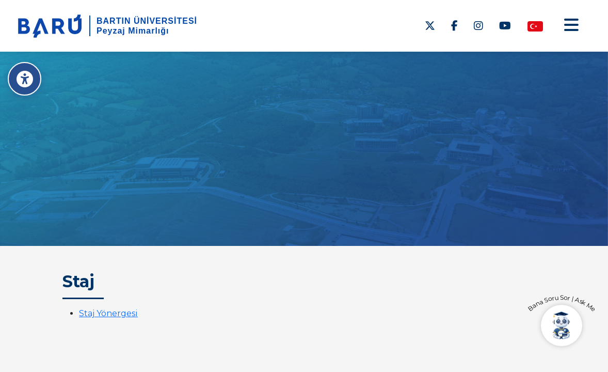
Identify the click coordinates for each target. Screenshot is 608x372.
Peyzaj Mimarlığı (133, 30)
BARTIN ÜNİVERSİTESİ (147, 21)
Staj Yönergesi (108, 313)
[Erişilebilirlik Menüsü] (24, 79)
